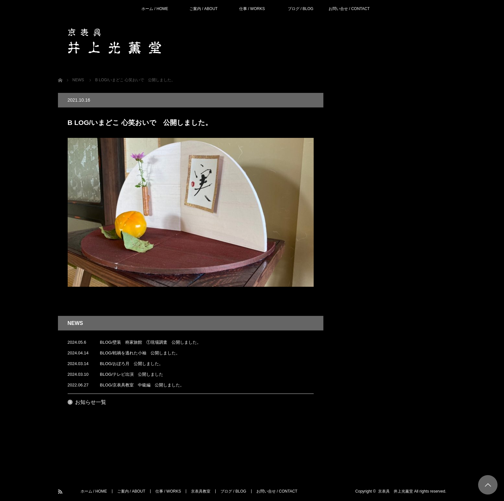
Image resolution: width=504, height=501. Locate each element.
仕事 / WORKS (252, 8)
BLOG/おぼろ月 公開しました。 (131, 364)
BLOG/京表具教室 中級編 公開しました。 (142, 385)
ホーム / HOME (154, 8)
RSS (60, 492)
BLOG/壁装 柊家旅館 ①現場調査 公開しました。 (150, 342)
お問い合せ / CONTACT (349, 8)
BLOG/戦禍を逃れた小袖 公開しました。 (140, 353)
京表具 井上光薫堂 (395, 491)
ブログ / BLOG (300, 8)
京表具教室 (200, 491)
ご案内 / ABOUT (203, 8)
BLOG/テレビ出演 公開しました (131, 374)
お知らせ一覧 (90, 402)
